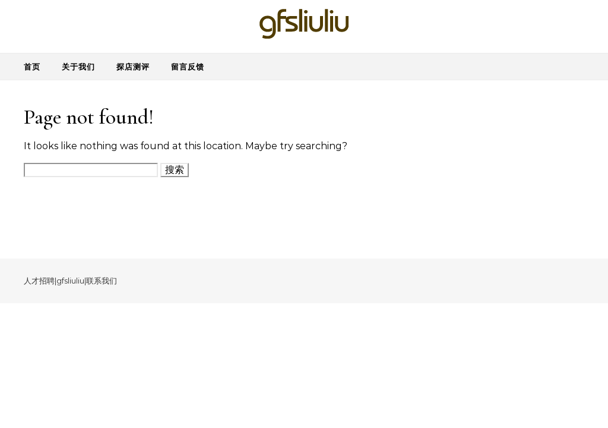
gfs (62, 280)
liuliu (76, 280)
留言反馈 (187, 66)
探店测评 (133, 66)
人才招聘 (39, 280)
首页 (32, 66)
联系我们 (101, 280)
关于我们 (78, 66)
